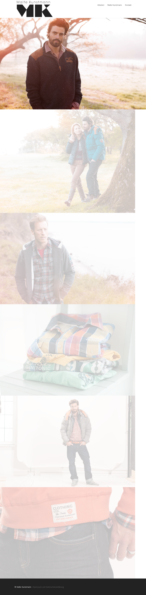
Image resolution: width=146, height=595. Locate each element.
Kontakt (128, 5)
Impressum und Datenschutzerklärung (48, 587)
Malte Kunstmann (115, 5)
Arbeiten (100, 5)
